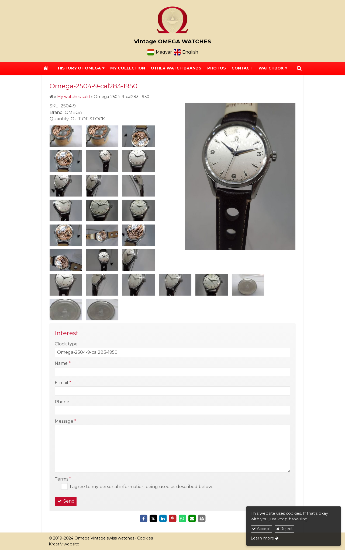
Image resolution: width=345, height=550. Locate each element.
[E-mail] (192, 518)
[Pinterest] (172, 518)
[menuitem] (127, 68)
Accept (261, 528)
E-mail (63, 382)
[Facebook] (143, 518)
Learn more (262, 538)
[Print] (201, 518)
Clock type (66, 343)
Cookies (145, 538)
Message (65, 421)
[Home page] (172, 19)
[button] (299, 68)
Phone (62, 401)
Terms (63, 479)
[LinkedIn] (162, 518)
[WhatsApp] (182, 518)
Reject (284, 528)
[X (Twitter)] (153, 518)
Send (66, 501)
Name (63, 363)
